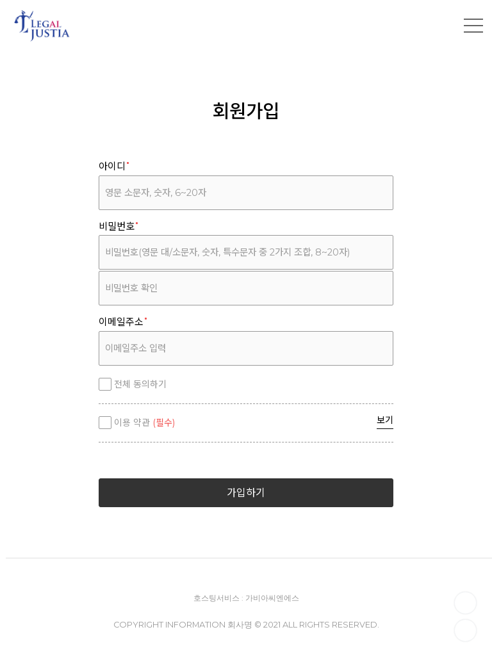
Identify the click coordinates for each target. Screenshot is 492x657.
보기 (385, 420)
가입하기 (246, 493)
